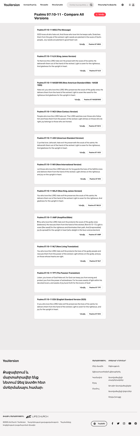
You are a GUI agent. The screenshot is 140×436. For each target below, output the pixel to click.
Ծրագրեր (44, 5)
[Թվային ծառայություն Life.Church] (70, 415)
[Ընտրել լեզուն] (122, 4)
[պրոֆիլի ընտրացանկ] (131, 4)
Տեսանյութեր (57, 5)
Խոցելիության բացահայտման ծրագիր (19, 425)
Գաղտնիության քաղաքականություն (43, 422)
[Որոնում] (77, 5)
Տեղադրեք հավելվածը (107, 5)
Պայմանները (65, 422)
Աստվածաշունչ (29, 5)
